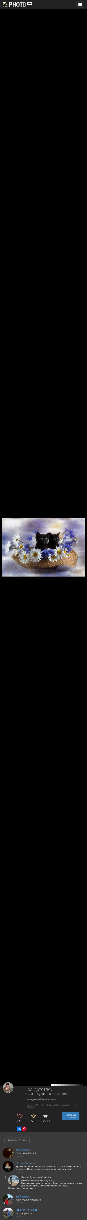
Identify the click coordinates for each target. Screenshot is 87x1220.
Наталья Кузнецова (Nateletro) (46, 1094)
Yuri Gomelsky (23, 1149)
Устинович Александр (26, 1210)
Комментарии (17, 1140)
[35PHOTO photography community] (17, 4)
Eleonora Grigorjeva (25, 1163)
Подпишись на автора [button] (71, 1116)
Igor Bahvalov (22, 1196)
